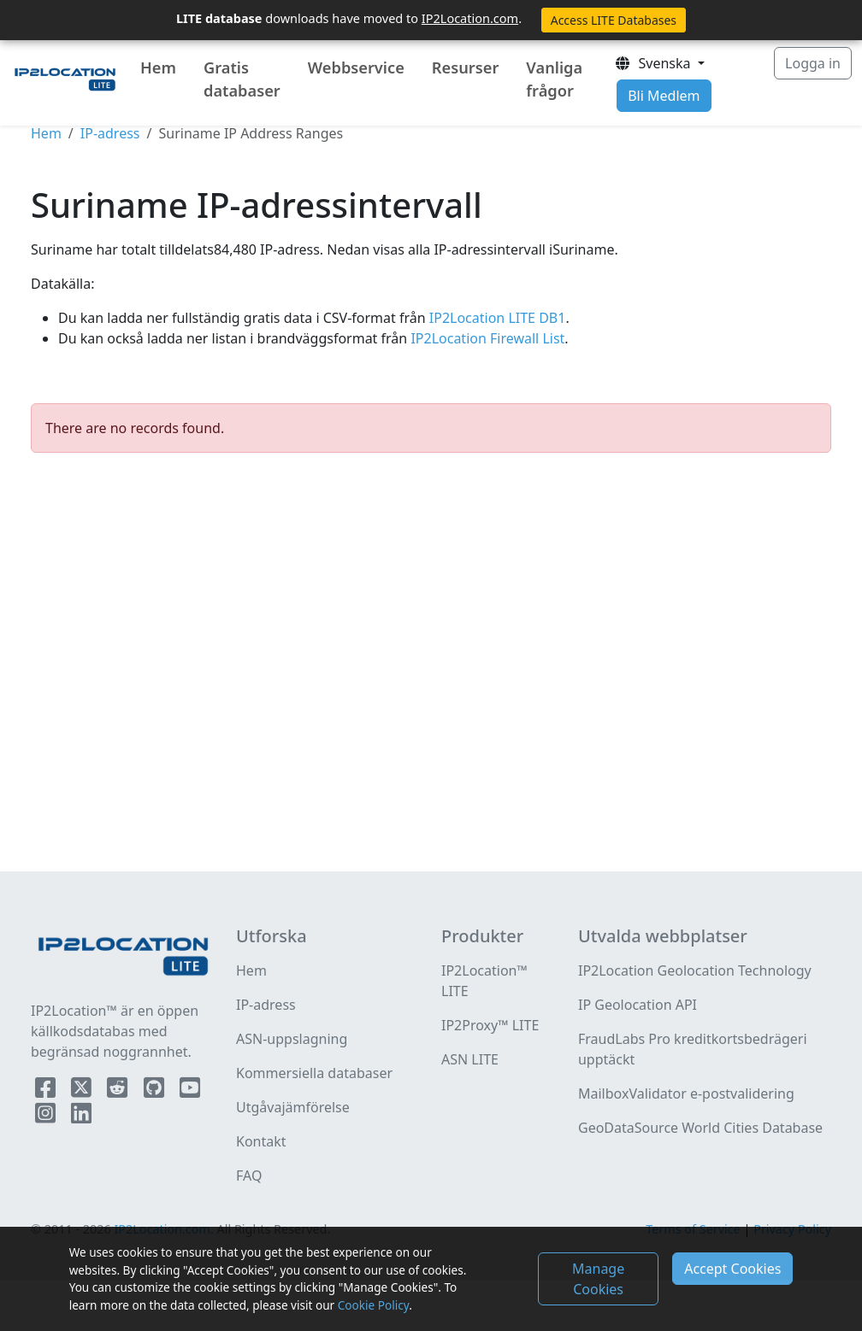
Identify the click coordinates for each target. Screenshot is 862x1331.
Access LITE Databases (613, 20)
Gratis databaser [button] (242, 79)
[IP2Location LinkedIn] (81, 1116)
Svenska (654, 63)
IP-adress (110, 133)
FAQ (249, 1175)
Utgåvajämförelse (293, 1107)
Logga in (813, 63)
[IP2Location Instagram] (47, 1116)
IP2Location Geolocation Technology (695, 970)
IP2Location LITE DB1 (496, 317)
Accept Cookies (732, 1268)
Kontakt (261, 1141)
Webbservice (356, 67)
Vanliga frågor (554, 79)
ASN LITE (470, 1059)
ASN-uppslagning (291, 1038)
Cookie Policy (373, 1305)
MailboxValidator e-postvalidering (686, 1093)
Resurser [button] (465, 67)
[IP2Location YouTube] (189, 1091)
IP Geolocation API (637, 1004)
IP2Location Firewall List (485, 338)
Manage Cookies (598, 1279)
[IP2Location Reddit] (119, 1091)
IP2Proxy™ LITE (490, 1025)
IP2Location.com (470, 17)
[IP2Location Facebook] (47, 1091)
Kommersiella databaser (314, 1073)
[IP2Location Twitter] (83, 1091)
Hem (158, 67)
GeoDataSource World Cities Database (700, 1127)
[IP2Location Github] (155, 1091)
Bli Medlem (664, 95)
